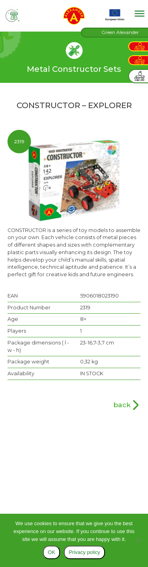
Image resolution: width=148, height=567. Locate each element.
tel (12, 15)
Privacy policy (84, 552)
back (122, 404)
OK (51, 552)
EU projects (115, 15)
